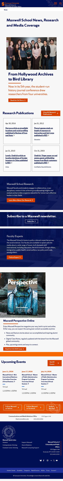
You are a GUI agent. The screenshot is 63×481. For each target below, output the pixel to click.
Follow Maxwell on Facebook (33, 407)
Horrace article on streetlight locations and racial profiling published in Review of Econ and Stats (16, 132)
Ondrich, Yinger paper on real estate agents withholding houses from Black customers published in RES (45, 159)
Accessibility (19, 470)
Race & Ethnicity (46, 167)
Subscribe (31, 221)
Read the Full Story (17, 100)
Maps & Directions (35, 470)
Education (37, 139)
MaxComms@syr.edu (22, 419)
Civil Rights (37, 167)
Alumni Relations (27, 445)
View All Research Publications (50, 113)
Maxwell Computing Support (30, 448)
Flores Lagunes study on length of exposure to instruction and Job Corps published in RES (44, 132)
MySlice (43, 470)
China (7, 167)
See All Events (54, 363)
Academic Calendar (11, 470)
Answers (5, 442)
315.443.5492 (38, 419)
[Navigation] (55, 3)
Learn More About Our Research (21, 200)
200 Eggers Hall (55, 449)
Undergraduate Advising (10, 445)
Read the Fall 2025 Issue (14, 349)
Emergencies (27, 470)
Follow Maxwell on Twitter (12, 407)
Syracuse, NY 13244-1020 (51, 452)
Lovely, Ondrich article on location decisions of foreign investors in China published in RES (16, 159)
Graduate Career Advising (10, 448)
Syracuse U (53, 470)
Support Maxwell (53, 407)
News (5, 10)
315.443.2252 (55, 454)
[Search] (60, 3)
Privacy (48, 470)
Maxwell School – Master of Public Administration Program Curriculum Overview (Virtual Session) (30, 379)
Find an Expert (15, 257)
